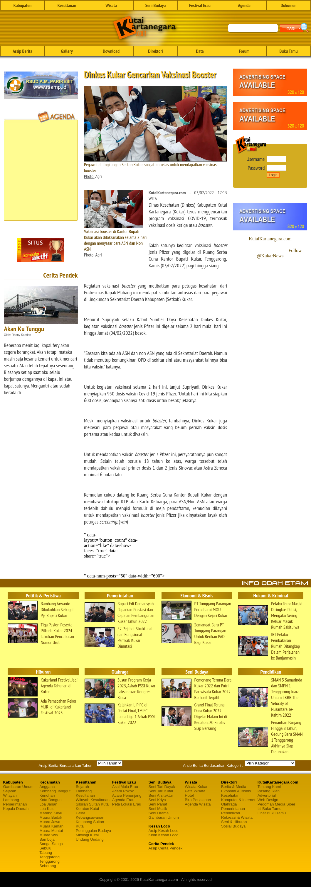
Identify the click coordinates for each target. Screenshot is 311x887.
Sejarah (9, 791)
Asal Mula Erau (125, 786)
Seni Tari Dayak (162, 786)
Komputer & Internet (238, 800)
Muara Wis (48, 835)
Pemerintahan (15, 804)
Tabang (45, 852)
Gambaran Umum (18, 786)
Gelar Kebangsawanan (90, 815)
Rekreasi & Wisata (237, 817)
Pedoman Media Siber (276, 804)
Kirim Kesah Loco (164, 835)
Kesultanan (67, 5)
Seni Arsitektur (161, 795)
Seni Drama (159, 813)
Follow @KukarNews (279, 253)
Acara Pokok (123, 791)
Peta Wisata (195, 791)
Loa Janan (48, 804)
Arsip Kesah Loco (164, 830)
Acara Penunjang (127, 795)
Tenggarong (49, 857)
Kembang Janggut (54, 791)
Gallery (67, 51)
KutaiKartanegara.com (270, 238)
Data (200, 51)
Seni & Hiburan (234, 822)
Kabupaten (22, 5)
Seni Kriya (157, 800)
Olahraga (229, 804)
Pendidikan (230, 813)
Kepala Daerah (16, 808)
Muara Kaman (51, 826)
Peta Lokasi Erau (126, 804)
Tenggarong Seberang (49, 863)
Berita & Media (233, 786)
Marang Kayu (50, 813)
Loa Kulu (46, 808)
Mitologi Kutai (87, 835)
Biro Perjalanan (198, 800)
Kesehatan (230, 795)
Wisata (111, 5)
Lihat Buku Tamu (272, 813)
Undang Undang (90, 839)
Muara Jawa (49, 822)
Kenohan (47, 795)
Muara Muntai (51, 830)
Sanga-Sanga (51, 844)
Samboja (46, 839)
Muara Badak (50, 817)
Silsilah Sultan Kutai (93, 804)
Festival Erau (200, 5)
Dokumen (288, 5)
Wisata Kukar (196, 786)
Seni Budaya (155, 5)
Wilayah (10, 795)
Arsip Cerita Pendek (166, 848)
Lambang (11, 800)
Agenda (244, 5)
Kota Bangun (50, 800)
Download (111, 51)
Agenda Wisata (198, 804)
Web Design (268, 800)
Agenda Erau (123, 800)
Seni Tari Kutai (161, 791)
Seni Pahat (158, 804)
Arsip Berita (22, 51)
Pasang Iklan (269, 791)
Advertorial (267, 795)
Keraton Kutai (87, 808)
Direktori (155, 51)
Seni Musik (158, 808)
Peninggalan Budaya (93, 830)
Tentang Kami (269, 786)
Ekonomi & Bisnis (236, 791)
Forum (244, 51)
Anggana (47, 786)
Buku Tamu (288, 51)
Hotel (189, 795)
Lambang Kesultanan (85, 793)
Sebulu (45, 848)
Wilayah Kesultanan (93, 800)
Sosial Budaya (233, 826)
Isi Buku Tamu (269, 808)
